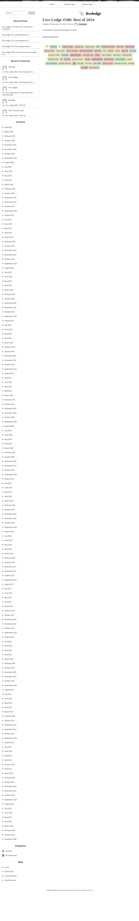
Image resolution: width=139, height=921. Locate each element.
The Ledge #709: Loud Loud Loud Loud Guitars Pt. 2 (19, 82)
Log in (7, 895)
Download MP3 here (50, 65)
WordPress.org (10, 909)
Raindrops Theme (87, 918)
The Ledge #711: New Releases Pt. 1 (16, 69)
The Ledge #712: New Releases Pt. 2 (16, 63)
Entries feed (9, 900)
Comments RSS (75, 918)
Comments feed (10, 904)
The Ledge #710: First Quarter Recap (15, 75)
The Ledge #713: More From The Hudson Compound (17, 56)
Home (52, 33)
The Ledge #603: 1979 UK (15, 133)
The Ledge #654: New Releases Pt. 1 (19, 100)
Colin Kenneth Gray (16, 139)
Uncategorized (11, 884)
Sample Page (69, 33)
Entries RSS (62, 918)
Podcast (8, 879)
